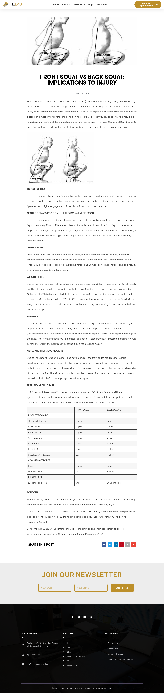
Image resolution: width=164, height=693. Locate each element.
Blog (90, 4)
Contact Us (101, 4)
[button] (104, 544)
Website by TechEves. (102, 688)
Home (56, 4)
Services (79, 4)
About (66, 4)
